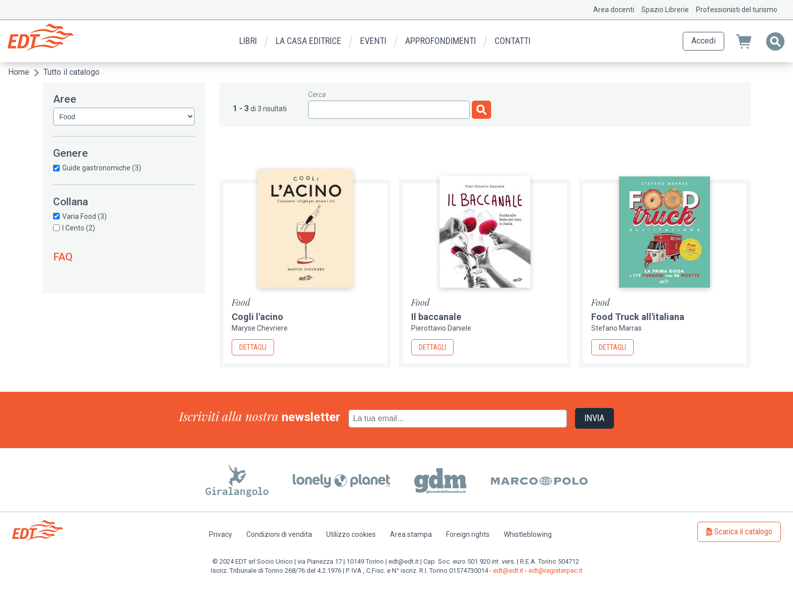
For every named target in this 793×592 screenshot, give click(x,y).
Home (18, 72)
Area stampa (411, 534)
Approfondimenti (440, 40)
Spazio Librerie (665, 10)
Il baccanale (436, 316)
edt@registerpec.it (555, 570)
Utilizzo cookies (351, 534)
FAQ (63, 257)
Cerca (317, 94)
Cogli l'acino (257, 316)
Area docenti (613, 10)
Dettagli (253, 347)
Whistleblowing (528, 534)
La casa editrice (308, 40)
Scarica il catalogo (743, 531)
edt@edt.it (508, 570)
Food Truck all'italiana (637, 316)
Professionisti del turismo (736, 10)
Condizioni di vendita (279, 534)
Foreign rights (468, 534)
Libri (248, 40)
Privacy (220, 534)
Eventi (373, 40)
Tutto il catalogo (71, 72)
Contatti (513, 40)
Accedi (703, 40)
